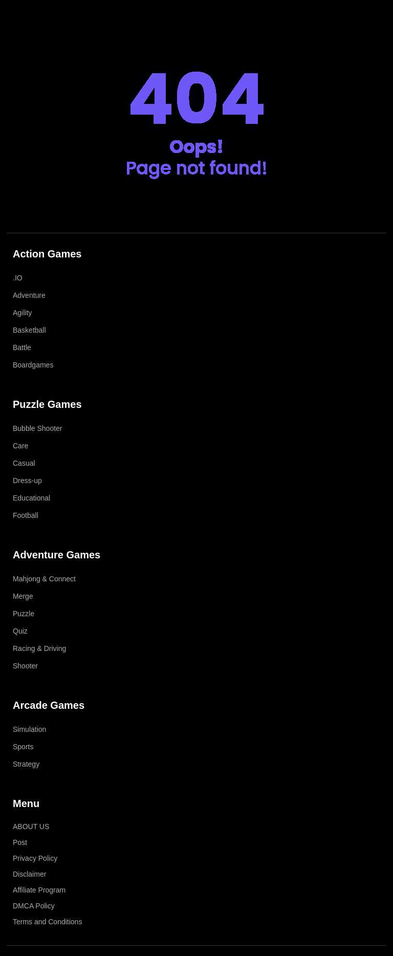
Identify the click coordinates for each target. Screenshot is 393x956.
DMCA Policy (34, 906)
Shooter (25, 666)
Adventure (29, 295)
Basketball (29, 330)
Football (25, 515)
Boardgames (33, 365)
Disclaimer (29, 874)
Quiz (20, 631)
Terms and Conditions (47, 922)
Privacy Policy (35, 858)
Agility (22, 313)
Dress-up (27, 480)
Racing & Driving (39, 648)
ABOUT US (31, 826)
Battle (22, 347)
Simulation (29, 729)
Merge (23, 596)
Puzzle (23, 614)
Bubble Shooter (37, 428)
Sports (23, 747)
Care (20, 446)
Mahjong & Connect (44, 579)
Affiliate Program (39, 890)
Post (20, 842)
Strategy (26, 764)
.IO (18, 278)
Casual (24, 463)
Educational (31, 498)
